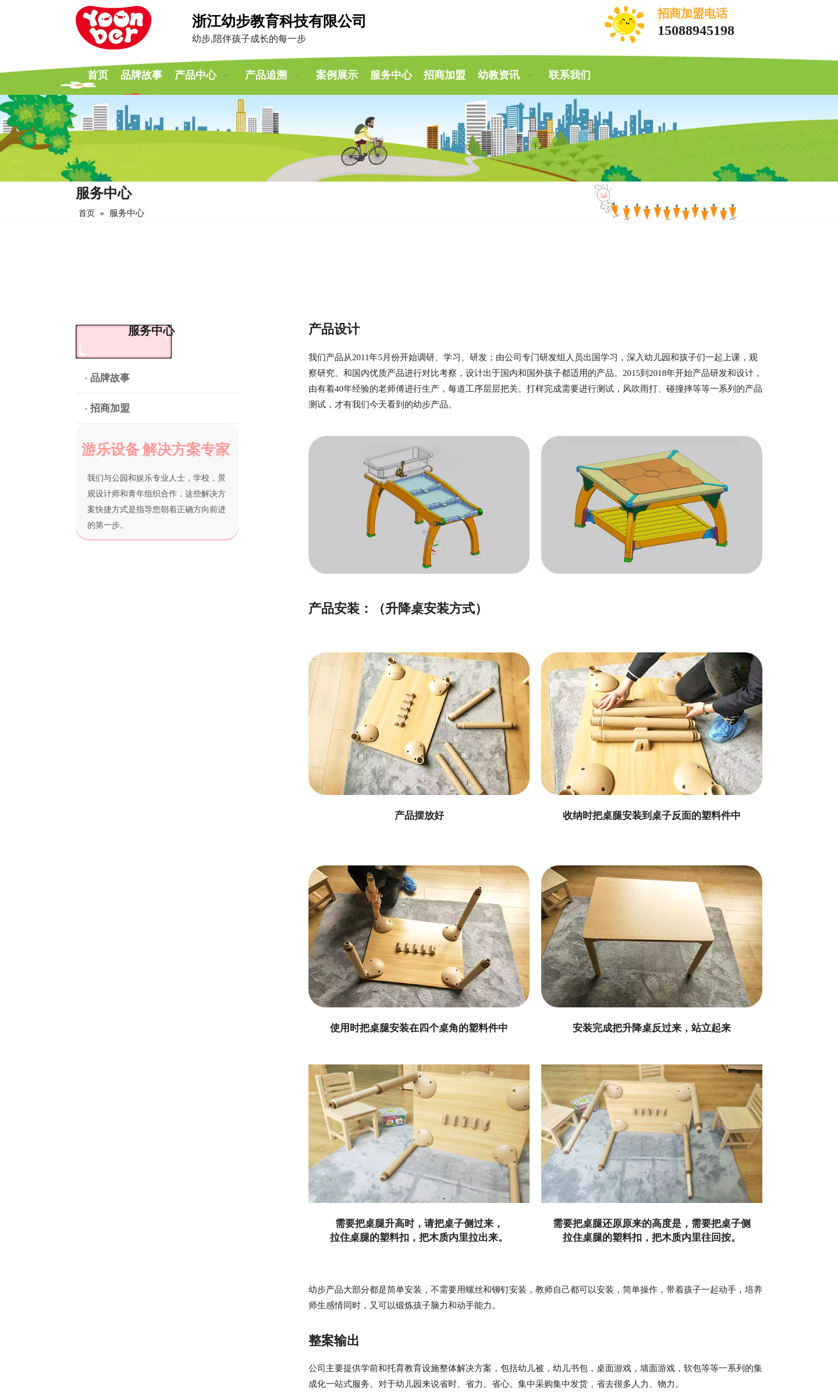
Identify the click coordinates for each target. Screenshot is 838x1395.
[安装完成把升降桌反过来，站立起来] (651, 936)
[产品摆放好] (419, 723)
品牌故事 (110, 378)
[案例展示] (419, 138)
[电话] (625, 24)
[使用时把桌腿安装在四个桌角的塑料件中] (419, 936)
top (813, 1344)
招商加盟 (110, 408)
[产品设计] (419, 505)
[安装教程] (419, 1133)
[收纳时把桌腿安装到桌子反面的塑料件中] (651, 723)
